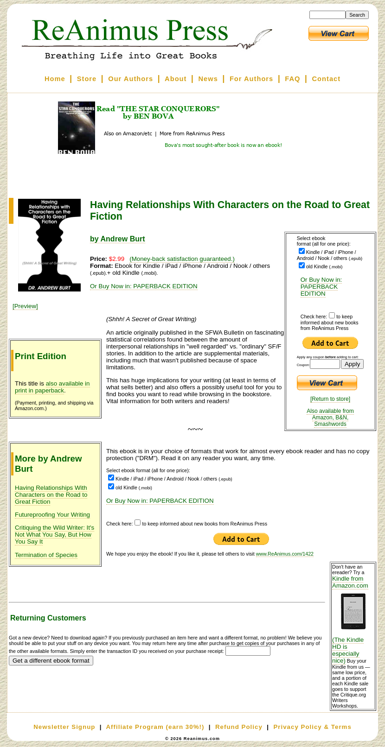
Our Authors (130, 78)
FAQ (292, 78)
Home (55, 78)
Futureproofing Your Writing (52, 514)
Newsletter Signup (64, 726)
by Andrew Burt (117, 239)
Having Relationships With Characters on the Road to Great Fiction (51, 494)
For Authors (251, 78)
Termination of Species (46, 554)
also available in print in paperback (52, 387)
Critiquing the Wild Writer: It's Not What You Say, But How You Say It (54, 534)
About (175, 78)
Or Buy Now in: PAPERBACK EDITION (321, 286)
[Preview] (25, 306)
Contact (326, 78)
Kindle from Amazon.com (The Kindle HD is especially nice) (353, 619)
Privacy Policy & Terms (312, 726)
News (208, 78)
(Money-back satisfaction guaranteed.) (182, 258)
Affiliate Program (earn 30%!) (155, 726)
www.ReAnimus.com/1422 (285, 554)
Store (86, 78)
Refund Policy (239, 726)
